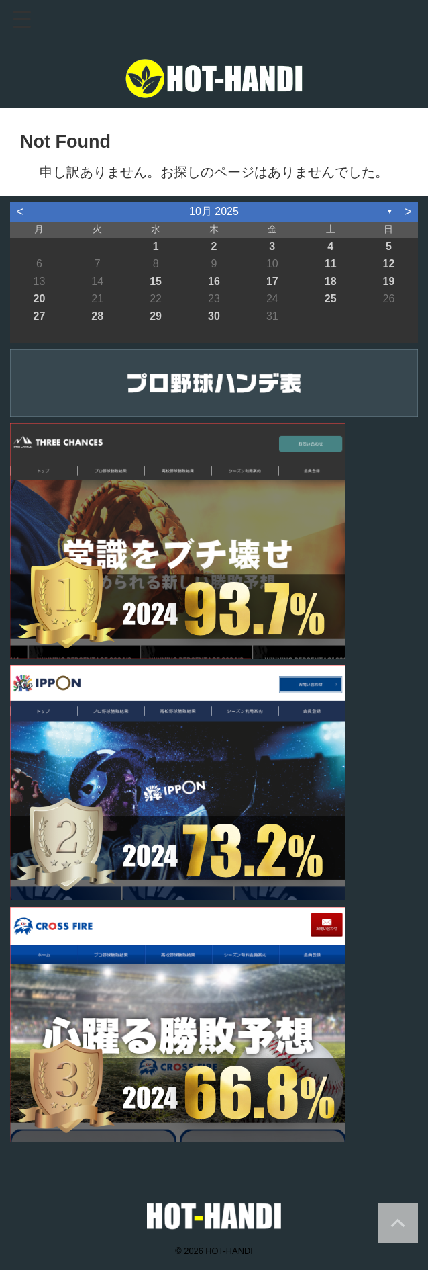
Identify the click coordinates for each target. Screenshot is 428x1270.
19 (389, 281)
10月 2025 (214, 211)
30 (214, 316)
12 (389, 263)
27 (40, 316)
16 (214, 281)
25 (331, 298)
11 (331, 263)
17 (272, 281)
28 (97, 316)
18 (331, 281)
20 (40, 298)
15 (156, 281)
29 (156, 316)
